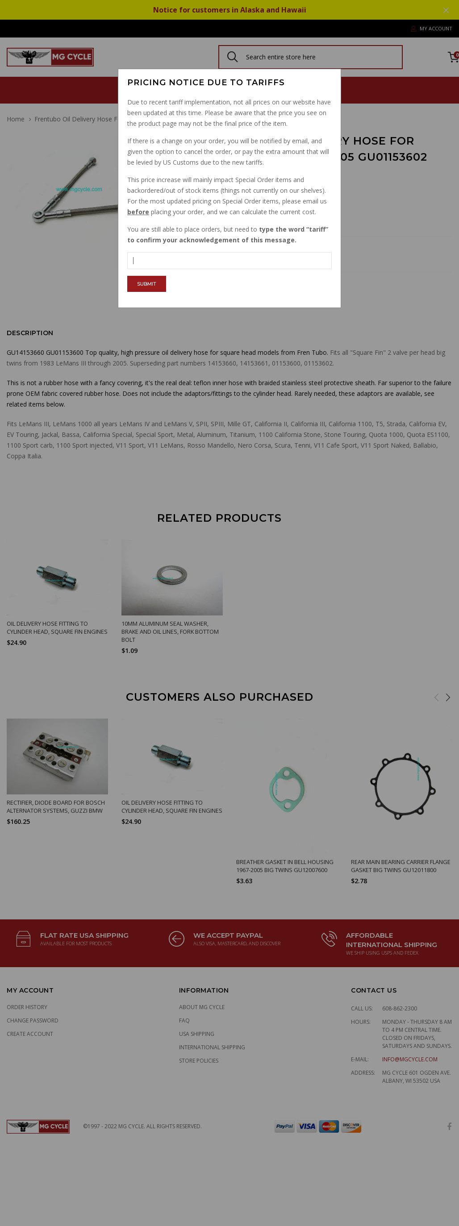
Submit (146, 284)
